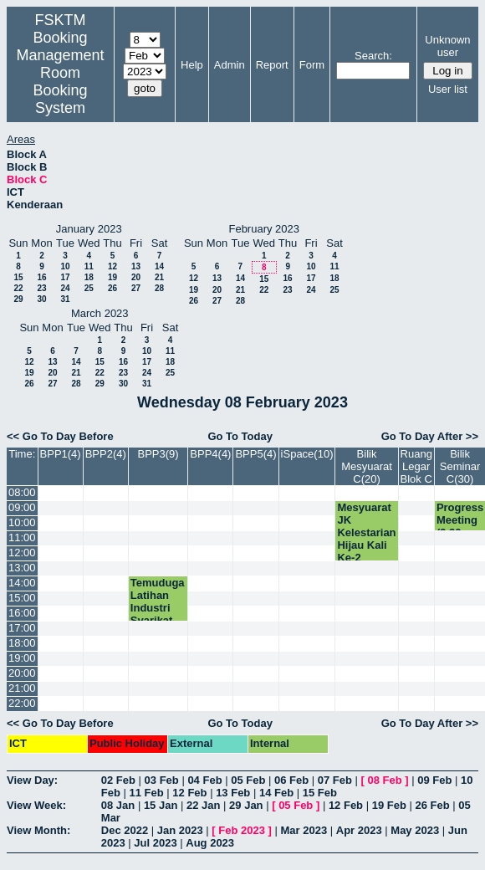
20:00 (22, 673)
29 (18, 299)
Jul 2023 (155, 843)
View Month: (38, 830)
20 (135, 277)
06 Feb (291, 780)
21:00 (22, 688)
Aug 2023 (210, 843)
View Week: (36, 805)
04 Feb (204, 780)
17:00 (22, 628)
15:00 (22, 597)
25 (89, 288)
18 (89, 277)
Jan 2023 (180, 830)
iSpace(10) (307, 454)
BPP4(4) (210, 454)
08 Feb (385, 780)
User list (447, 89)
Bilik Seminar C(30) (460, 466)
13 (135, 266)
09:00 (22, 507)
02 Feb (118, 780)
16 (41, 277)
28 (159, 288)
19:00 (22, 658)
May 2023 (415, 830)
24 (64, 288)
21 (159, 277)
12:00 (22, 552)
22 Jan (203, 805)
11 (89, 266)
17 (64, 277)
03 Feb (162, 780)
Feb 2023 (241, 830)
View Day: (32, 780)
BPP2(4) (105, 454)
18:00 (22, 643)
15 (18, 277)
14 (159, 266)
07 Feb (335, 780)
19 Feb (389, 805)
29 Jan (246, 805)
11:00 (22, 537)
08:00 (22, 492)
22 (18, 288)
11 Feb (147, 792)
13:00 (22, 567)
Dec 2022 (124, 830)
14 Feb (276, 792)
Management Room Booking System (60, 81)
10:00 (22, 522)
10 (64, 266)
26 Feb (432, 805)
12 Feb (189, 792)
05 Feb (248, 780)
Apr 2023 (359, 830)
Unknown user (447, 46)
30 (41, 299)
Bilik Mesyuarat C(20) (366, 466)
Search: (373, 55)
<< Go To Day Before (60, 436)
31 (64, 299)
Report (272, 65)
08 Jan (118, 805)
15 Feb (320, 792)
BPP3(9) (158, 454)
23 (41, 288)
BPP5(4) (255, 454)
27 (135, 288)
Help (192, 65)
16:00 (22, 612)
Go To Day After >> (429, 436)
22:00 (22, 703)
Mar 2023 (304, 830)
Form (311, 65)
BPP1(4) (60, 454)
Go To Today (240, 436)
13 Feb (233, 792)
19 (112, 277)
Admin (229, 65)
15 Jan (160, 805)
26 (112, 288)
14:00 (22, 582)
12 (112, 266)
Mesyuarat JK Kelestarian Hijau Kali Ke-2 (366, 532)
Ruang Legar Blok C (416, 466)
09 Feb (434, 780)
